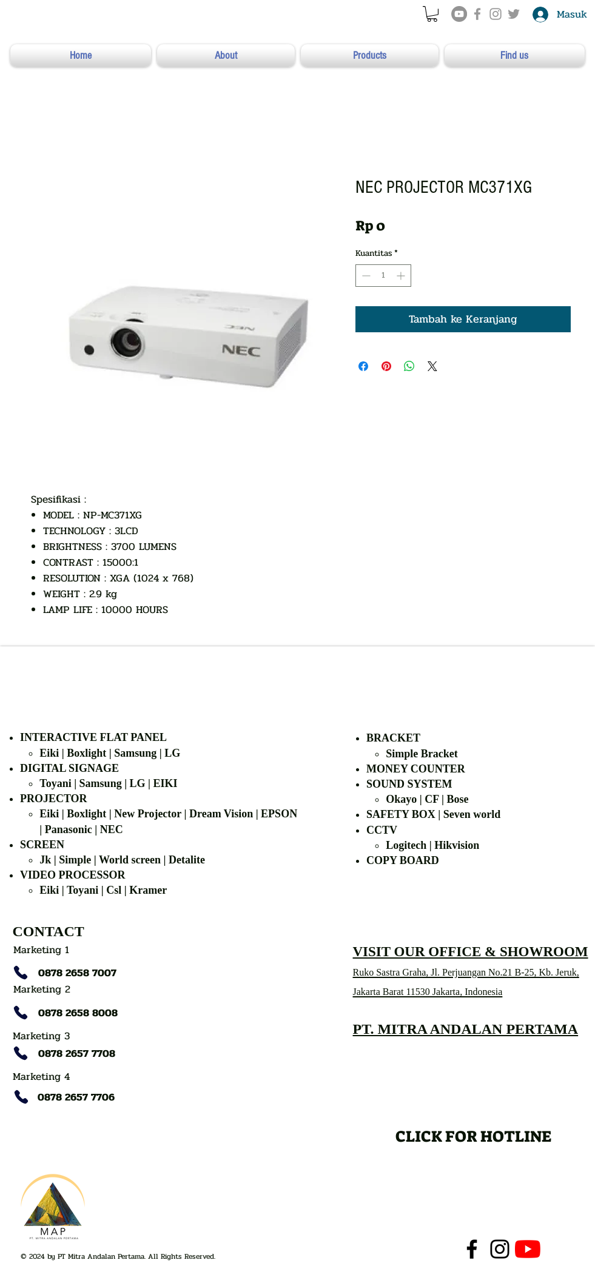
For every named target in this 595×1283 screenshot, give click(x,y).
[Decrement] (364, 275)
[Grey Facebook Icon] (477, 14)
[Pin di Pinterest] (386, 366)
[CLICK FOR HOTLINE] (473, 1136)
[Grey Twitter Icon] (514, 14)
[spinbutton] (383, 275)
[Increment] (401, 275)
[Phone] (21, 972)
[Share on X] (432, 366)
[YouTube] (459, 14)
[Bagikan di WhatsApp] (409, 366)
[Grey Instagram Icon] (495, 14)
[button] (432, 14)
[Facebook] (472, 1249)
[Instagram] (500, 1249)
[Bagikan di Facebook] (363, 366)
